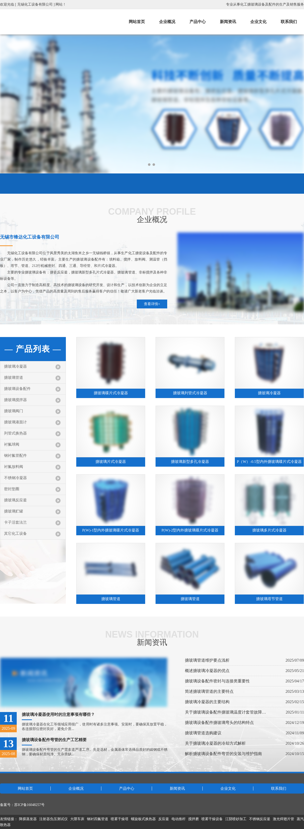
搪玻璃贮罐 (13, 511)
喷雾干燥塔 (119, 819)
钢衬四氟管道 (97, 819)
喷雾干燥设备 (212, 819)
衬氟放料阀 (13, 467)
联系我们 (289, 21)
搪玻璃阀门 (13, 411)
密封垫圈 (11, 489)
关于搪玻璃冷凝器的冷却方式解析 (215, 743)
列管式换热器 (15, 433)
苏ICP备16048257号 (29, 805)
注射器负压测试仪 (53, 819)
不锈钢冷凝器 (15, 478)
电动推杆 (179, 819)
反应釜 (163, 819)
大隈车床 (77, 819)
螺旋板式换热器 (143, 819)
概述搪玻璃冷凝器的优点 (207, 670)
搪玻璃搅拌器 (15, 400)
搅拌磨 (193, 819)
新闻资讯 (228, 21)
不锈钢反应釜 (259, 819)
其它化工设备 (15, 533)
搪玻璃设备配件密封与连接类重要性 (217, 681)
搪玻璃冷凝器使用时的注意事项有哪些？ (58, 714)
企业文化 (258, 21)
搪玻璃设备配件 (17, 389)
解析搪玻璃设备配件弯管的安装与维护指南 (223, 754)
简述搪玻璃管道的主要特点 (209, 691)
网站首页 (137, 21)
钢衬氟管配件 (15, 455)
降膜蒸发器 (28, 819)
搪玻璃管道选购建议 (203, 733)
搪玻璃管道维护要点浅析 (207, 660)
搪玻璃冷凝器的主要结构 (207, 702)
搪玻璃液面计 (15, 422)
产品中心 (197, 21)
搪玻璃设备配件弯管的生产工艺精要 (54, 740)
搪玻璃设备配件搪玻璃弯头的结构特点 (219, 722)
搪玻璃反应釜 (15, 500)
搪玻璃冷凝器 (15, 366)
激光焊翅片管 (283, 819)
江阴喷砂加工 (235, 819)
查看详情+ (152, 304)
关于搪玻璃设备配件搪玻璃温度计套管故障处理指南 (225, 712)
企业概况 (167, 21)
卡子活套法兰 (15, 522)
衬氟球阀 (11, 444)
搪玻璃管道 (13, 378)
